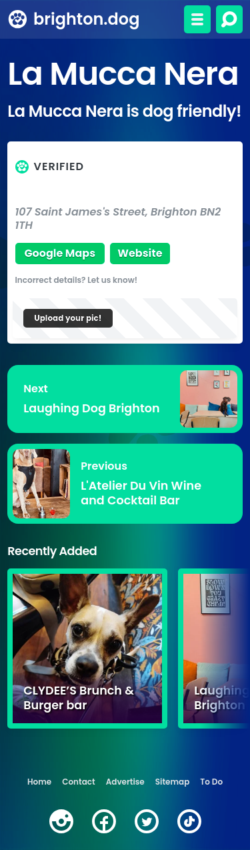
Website (140, 253)
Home (39, 782)
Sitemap (172, 782)
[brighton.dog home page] (17, 19)
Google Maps (59, 253)
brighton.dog (86, 19)
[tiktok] (189, 821)
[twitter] (147, 821)
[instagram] (61, 821)
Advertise (125, 782)
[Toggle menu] (197, 19)
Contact (78, 782)
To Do (211, 782)
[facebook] (104, 821)
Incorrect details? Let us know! (76, 280)
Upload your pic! (67, 318)
